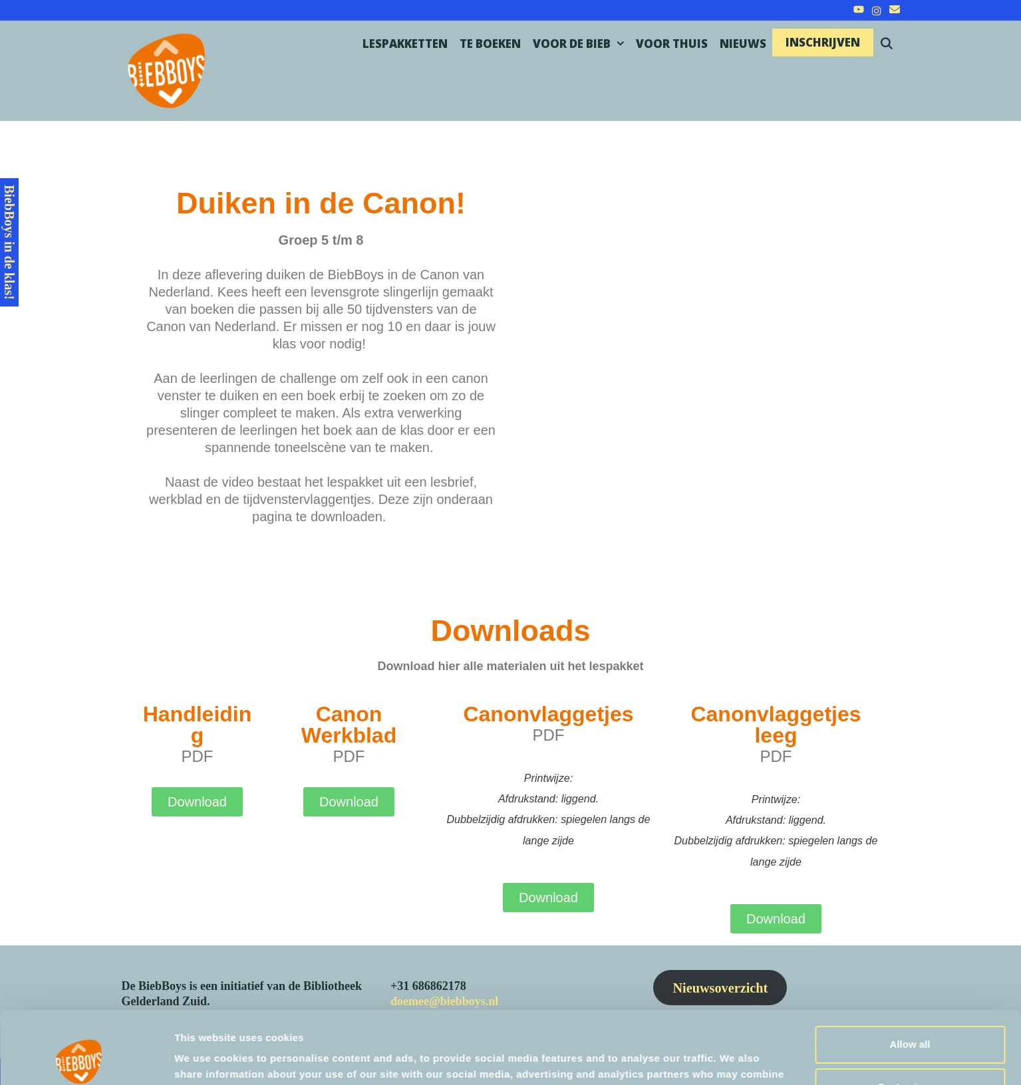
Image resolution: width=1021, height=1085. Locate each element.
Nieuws (743, 43)
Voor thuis (672, 43)
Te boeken (490, 43)
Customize (910, 1019)
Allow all (910, 976)
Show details (205, 1058)
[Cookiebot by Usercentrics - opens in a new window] (86, 1059)
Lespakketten (405, 43)
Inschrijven (823, 42)
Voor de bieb (581, 44)
